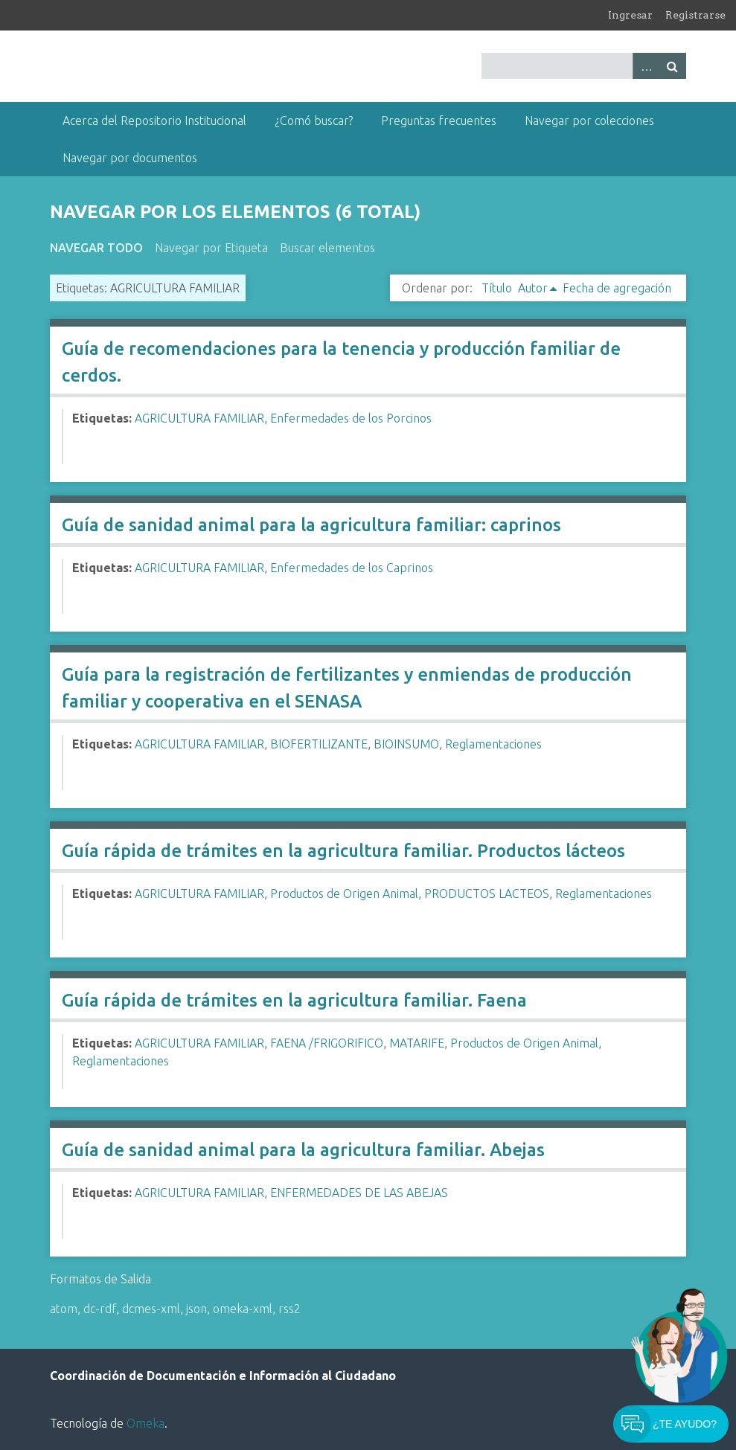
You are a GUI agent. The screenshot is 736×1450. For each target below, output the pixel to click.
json (196, 1308)
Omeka (145, 1423)
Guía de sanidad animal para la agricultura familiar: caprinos (311, 525)
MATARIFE (416, 1043)
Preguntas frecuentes (438, 120)
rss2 (289, 1308)
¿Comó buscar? (314, 120)
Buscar (672, 66)
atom (63, 1308)
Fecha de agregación (617, 288)
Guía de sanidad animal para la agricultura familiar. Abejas (303, 1150)
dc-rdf (99, 1308)
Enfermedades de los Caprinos (351, 567)
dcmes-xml (151, 1308)
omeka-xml (242, 1308)
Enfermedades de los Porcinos (351, 418)
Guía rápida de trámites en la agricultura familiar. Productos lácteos (343, 851)
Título (496, 288)
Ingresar (630, 15)
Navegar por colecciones (589, 120)
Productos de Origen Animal (344, 893)
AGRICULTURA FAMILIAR (199, 418)
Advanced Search (646, 66)
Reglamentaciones (493, 744)
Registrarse (695, 15)
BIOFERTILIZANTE (319, 744)
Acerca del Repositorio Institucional (154, 120)
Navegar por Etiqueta (211, 247)
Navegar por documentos (130, 157)
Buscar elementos (327, 247)
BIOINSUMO (406, 744)
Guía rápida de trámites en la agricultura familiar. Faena (294, 1000)
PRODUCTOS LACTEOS (486, 893)
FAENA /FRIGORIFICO (326, 1043)
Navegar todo (96, 247)
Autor (533, 288)
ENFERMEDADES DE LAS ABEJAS (359, 1192)
